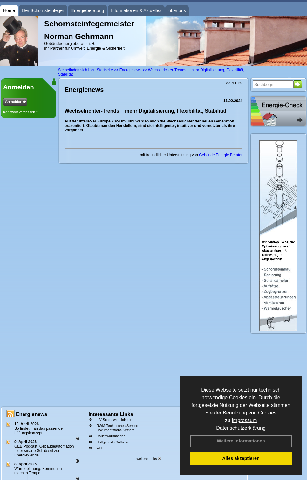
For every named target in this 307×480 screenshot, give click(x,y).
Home (9, 10)
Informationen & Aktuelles (136, 10)
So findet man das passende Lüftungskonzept (38, 430)
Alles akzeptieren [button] (241, 458)
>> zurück (234, 83)
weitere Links (148, 459)
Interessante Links (110, 414)
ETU (99, 448)
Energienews (31, 414)
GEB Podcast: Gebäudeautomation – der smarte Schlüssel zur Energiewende (44, 450)
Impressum (244, 420)
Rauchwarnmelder (110, 436)
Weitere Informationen (241, 440)
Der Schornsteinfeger (43, 10)
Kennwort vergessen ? (20, 112)
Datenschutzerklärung (241, 428)
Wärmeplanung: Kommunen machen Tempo (38, 470)
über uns (177, 10)
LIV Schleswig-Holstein (114, 419)
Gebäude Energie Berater (220, 155)
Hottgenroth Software (112, 442)
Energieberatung (87, 10)
